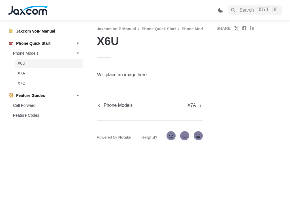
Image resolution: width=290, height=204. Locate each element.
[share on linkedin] (252, 28)
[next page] (195, 105)
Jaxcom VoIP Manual (116, 29)
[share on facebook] (244, 28)
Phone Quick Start (159, 29)
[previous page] (115, 105)
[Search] (255, 10)
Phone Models (195, 29)
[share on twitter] (236, 28)
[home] (48, 10)
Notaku (124, 137)
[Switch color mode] (220, 10)
